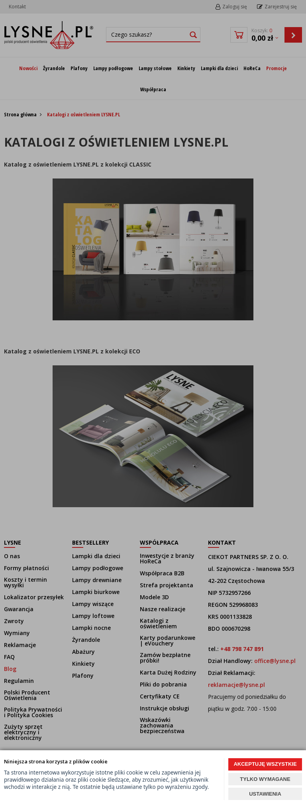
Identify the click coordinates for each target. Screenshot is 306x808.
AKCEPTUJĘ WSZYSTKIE (264, 764)
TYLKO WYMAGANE (265, 779)
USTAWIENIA (265, 794)
